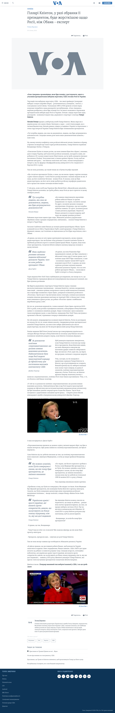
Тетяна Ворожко (32, 27)
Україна (30, 9)
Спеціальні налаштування (10, 699)
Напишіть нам (6, 682)
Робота (4, 679)
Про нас (4, 675)
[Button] (76, 36)
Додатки (5, 706)
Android (4, 689)
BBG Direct (5, 692)
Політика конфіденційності (11, 696)
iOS (3, 686)
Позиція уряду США (8, 703)
